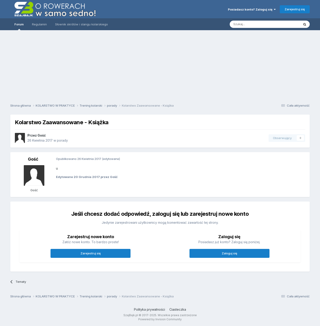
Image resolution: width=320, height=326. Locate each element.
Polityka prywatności (149, 309)
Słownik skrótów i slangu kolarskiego (81, 24)
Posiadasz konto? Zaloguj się (252, 9)
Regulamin (39, 24)
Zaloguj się (229, 253)
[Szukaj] (253, 24)
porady (62, 140)
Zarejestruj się (295, 9)
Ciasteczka (177, 309)
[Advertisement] (160, 65)
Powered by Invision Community (160, 319)
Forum (19, 26)
